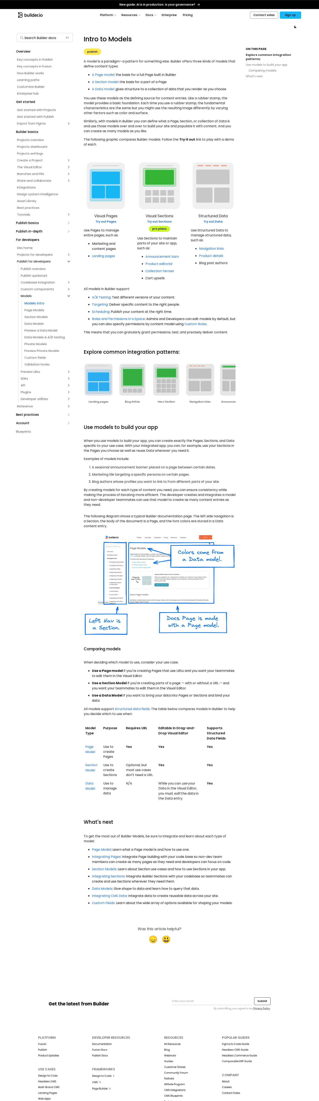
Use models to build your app (266, 65)
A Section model (105, 82)
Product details (211, 255)
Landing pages (103, 256)
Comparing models (262, 71)
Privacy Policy (261, 1008)
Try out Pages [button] (106, 222)
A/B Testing (101, 297)
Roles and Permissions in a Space (118, 319)
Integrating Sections (108, 876)
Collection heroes (159, 271)
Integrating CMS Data (109, 895)
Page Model (101, 849)
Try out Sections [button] (159, 222)
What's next (254, 76)
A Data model (103, 89)
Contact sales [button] (264, 15)
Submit (262, 1001)
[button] (44, 51)
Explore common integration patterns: (268, 57)
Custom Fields (103, 903)
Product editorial (158, 263)
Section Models (104, 869)
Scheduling (100, 311)
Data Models (102, 888)
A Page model (103, 74)
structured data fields (132, 709)
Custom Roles (195, 324)
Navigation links (211, 248)
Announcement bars (162, 256)
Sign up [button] (290, 15)
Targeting (100, 304)
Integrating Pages (106, 856)
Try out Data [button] (213, 222)
